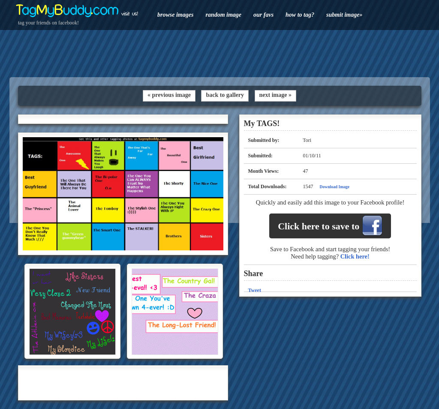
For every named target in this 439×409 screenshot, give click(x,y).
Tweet (254, 290)
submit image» (344, 15)
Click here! (355, 256)
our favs (263, 15)
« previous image (169, 95)
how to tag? (300, 15)
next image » (275, 95)
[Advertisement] (219, 53)
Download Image (335, 186)
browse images (175, 15)
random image (223, 15)
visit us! (129, 14)
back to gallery (225, 95)
